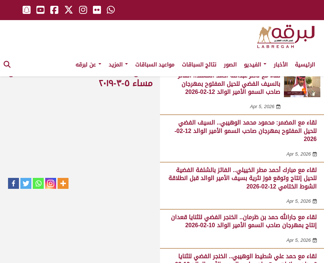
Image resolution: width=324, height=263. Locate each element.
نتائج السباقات (199, 65)
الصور (230, 65)
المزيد (118, 65)
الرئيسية (305, 65)
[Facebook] (13, 183)
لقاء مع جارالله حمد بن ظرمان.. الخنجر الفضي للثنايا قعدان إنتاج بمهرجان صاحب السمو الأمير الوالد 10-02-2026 (244, 221)
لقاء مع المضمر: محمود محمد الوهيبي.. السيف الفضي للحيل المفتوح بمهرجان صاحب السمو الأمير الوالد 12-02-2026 (246, 131)
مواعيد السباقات (155, 65)
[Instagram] (50, 183)
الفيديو (255, 65)
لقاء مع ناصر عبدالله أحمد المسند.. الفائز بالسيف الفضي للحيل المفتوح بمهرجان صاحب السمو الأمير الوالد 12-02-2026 (229, 84)
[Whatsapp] (38, 183)
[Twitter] (25, 183)
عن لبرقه (88, 65)
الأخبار (281, 65)
